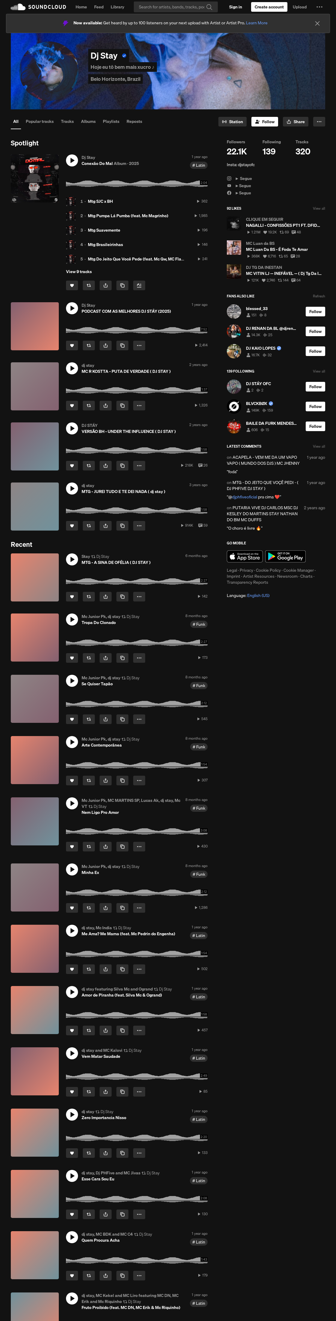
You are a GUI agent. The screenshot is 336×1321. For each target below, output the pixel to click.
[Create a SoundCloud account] (269, 7)
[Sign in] (236, 7)
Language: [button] (248, 595)
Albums (88, 121)
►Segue (239, 185)
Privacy (246, 570)
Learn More (257, 23)
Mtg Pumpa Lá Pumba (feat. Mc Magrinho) (128, 215)
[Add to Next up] (139, 285)
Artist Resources (258, 576)
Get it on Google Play (285, 556)
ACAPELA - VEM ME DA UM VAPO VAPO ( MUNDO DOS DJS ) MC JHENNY (263, 460)
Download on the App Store (245, 556)
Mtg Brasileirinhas (105, 244)
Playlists (111, 121)
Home (81, 7)
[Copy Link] (122, 285)
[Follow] (264, 121)
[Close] (317, 23)
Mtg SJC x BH (100, 201)
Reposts (134, 121)
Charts (306, 576)
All (16, 121)
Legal (232, 570)
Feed (99, 7)
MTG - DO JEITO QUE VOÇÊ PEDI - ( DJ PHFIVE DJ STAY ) (262, 485)
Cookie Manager (299, 570)
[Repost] (89, 285)
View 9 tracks (79, 271)
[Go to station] (232, 121)
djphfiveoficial (244, 497)
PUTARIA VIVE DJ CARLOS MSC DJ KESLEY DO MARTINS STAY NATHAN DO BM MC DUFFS (262, 513)
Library (117, 7)
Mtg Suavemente (104, 230)
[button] (319, 7)
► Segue (239, 178)
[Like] (72, 285)
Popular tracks (40, 121)
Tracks (67, 121)
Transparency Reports (247, 582)
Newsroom (287, 576)
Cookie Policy (268, 570)
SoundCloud (38, 7)
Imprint (233, 576)
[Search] (176, 7)
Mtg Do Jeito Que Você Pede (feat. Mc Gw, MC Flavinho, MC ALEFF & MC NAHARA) (166, 259)
